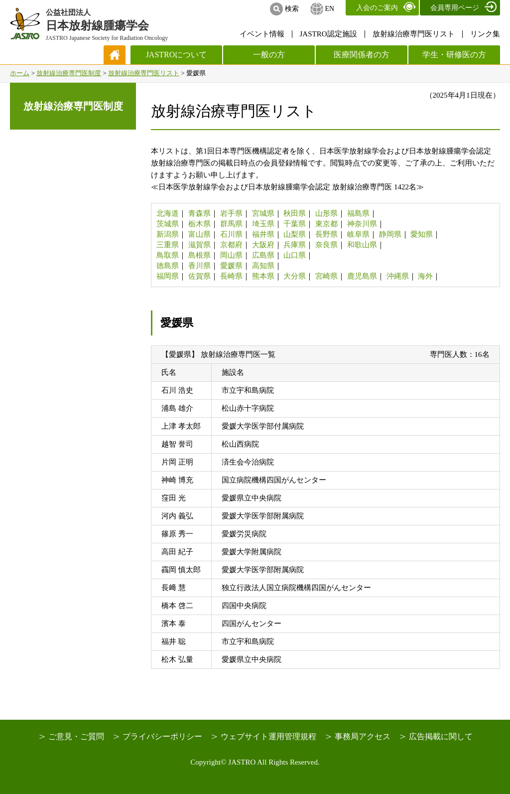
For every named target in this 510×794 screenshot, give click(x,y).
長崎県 (231, 276)
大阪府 (263, 245)
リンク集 (485, 34)
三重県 (167, 245)
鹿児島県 (362, 276)
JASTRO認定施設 (328, 34)
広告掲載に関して (441, 736)
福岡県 (167, 276)
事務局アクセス (362, 736)
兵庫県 (294, 245)
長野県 (326, 234)
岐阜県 (358, 234)
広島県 (263, 255)
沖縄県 (397, 276)
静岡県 (390, 234)
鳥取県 (167, 255)
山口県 (294, 255)
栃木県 (199, 224)
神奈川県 (362, 224)
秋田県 (294, 213)
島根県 (199, 255)
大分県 (294, 276)
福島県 (358, 213)
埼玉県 (263, 224)
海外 (425, 276)
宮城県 (263, 213)
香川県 (199, 266)
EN (329, 8)
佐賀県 (199, 276)
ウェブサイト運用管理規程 (268, 736)
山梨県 (294, 234)
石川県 (231, 234)
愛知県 (421, 234)
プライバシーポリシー (162, 736)
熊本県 (263, 276)
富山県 (199, 234)
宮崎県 (326, 276)
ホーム (19, 73)
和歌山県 (362, 245)
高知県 (263, 266)
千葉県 (294, 224)
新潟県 (167, 234)
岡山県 (231, 255)
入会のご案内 (377, 7)
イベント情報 (262, 34)
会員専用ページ (454, 7)
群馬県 (231, 224)
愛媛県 (231, 266)
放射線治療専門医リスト (414, 34)
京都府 (231, 245)
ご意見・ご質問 (76, 736)
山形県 (326, 213)
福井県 (263, 234)
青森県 (199, 213)
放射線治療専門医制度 (68, 73)
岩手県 (231, 213)
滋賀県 (199, 245)
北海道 (167, 213)
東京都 (326, 224)
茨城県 (167, 224)
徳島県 (167, 266)
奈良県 (326, 245)
